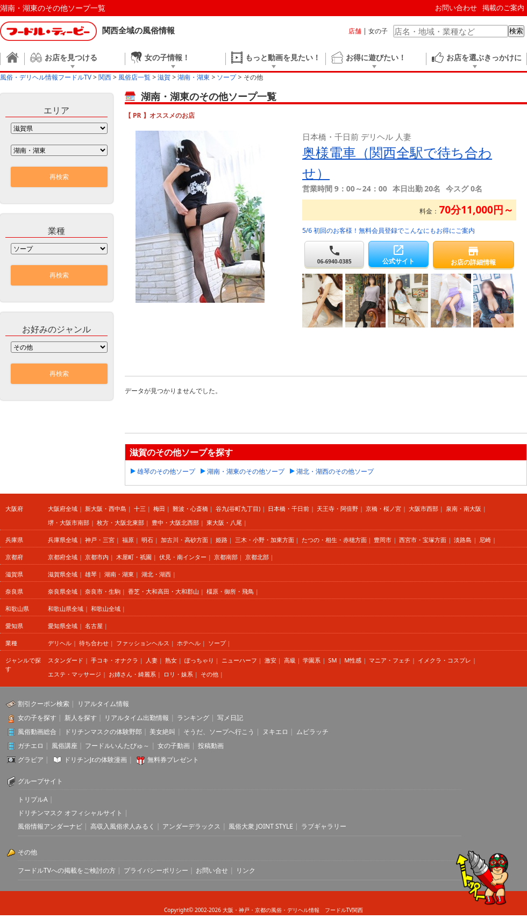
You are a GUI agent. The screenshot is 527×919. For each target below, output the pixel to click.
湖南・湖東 (119, 574)
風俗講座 (64, 745)
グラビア (31, 759)
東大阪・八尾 (224, 522)
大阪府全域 (62, 508)
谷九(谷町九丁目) (238, 508)
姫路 (221, 540)
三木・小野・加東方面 (264, 540)
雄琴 (91, 574)
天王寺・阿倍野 (337, 508)
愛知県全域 (62, 626)
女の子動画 (174, 745)
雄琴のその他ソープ (166, 471)
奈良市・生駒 (102, 591)
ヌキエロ (275, 731)
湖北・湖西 (156, 574)
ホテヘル (189, 643)
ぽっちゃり (199, 660)
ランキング (193, 717)
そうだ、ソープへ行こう (218, 731)
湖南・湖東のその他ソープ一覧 (52, 8)
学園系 (312, 660)
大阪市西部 (423, 508)
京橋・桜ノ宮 (383, 508)
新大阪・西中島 (105, 508)
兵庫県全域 (62, 540)
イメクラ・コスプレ (444, 660)
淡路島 (463, 540)
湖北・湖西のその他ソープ (335, 471)
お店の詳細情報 (473, 256)
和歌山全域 (105, 608)
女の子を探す (37, 717)
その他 (209, 674)
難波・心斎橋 (190, 508)
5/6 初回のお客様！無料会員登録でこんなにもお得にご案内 (388, 230)
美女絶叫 (162, 731)
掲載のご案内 (503, 7)
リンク (245, 870)
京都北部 (257, 557)
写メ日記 (230, 717)
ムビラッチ (312, 731)
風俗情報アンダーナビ (50, 826)
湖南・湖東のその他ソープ (245, 471)
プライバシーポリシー (156, 870)
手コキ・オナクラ (114, 660)
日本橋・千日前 (288, 508)
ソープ (217, 643)
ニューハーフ (239, 660)
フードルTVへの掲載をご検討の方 (67, 870)
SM (332, 660)
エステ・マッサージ (74, 674)
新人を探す (81, 717)
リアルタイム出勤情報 (136, 717)
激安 (270, 660)
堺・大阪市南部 (68, 522)
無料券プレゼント (173, 759)
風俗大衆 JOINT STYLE (261, 826)
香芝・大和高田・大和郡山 (163, 591)
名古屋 (94, 626)
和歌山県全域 (65, 608)
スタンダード (65, 660)
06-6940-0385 (334, 254)
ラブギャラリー (323, 826)
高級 (290, 660)
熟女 (171, 660)
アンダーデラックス (191, 826)
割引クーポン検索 (43, 703)
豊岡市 (382, 540)
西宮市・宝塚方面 (422, 540)
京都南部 (226, 557)
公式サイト (398, 255)
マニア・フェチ (389, 660)
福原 (128, 540)
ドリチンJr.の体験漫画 (95, 759)
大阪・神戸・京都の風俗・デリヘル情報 (271, 910)
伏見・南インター (182, 557)
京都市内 (97, 557)
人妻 (152, 660)
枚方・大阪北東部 (120, 522)
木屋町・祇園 (134, 557)
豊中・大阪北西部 (175, 522)
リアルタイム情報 (103, 703)
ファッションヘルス (142, 643)
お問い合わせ (456, 7)
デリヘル (60, 643)
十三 (140, 508)
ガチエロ (31, 745)
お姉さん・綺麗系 (132, 674)
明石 (147, 540)
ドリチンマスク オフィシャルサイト (70, 812)
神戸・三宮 (100, 540)
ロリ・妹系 (178, 674)
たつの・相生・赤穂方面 (334, 540)
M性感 (352, 660)
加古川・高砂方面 (184, 540)
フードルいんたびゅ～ (117, 745)
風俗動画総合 (37, 731)
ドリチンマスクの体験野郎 (103, 731)
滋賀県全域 (62, 574)
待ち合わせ (94, 643)
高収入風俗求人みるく (122, 826)
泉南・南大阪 (463, 508)
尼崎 (485, 540)
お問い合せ (212, 870)
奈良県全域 (62, 591)
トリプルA (33, 799)
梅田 (159, 508)
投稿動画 (211, 745)
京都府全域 (62, 557)
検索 (516, 31)
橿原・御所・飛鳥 (230, 591)
